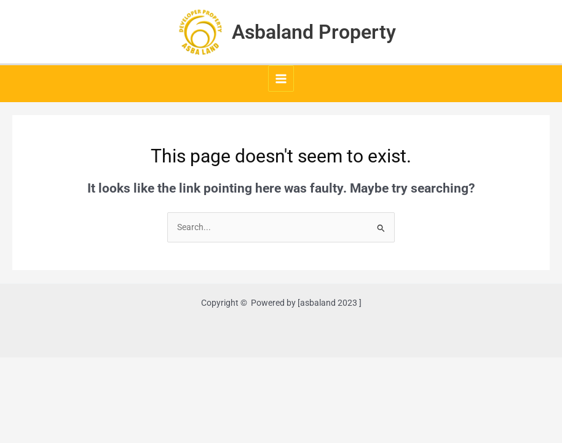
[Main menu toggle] (281, 78)
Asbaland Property (314, 32)
